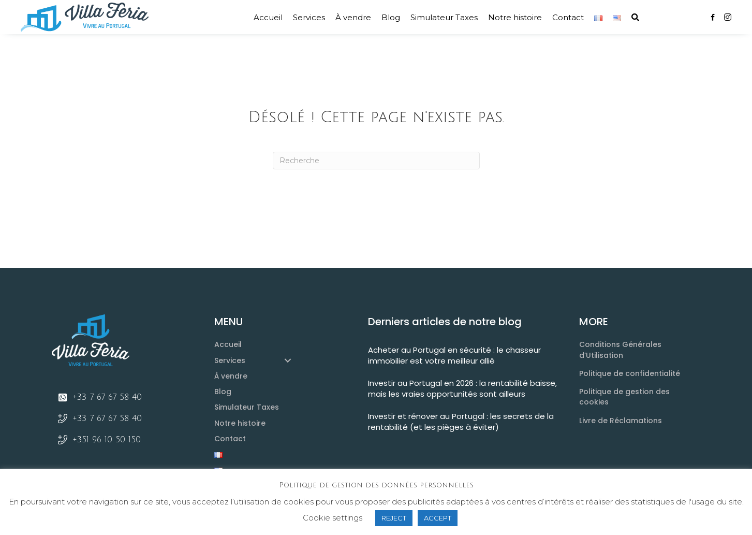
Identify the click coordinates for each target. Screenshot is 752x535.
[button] (635, 17)
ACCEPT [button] (437, 518)
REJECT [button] (393, 518)
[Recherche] (376, 160)
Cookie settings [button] (332, 518)
